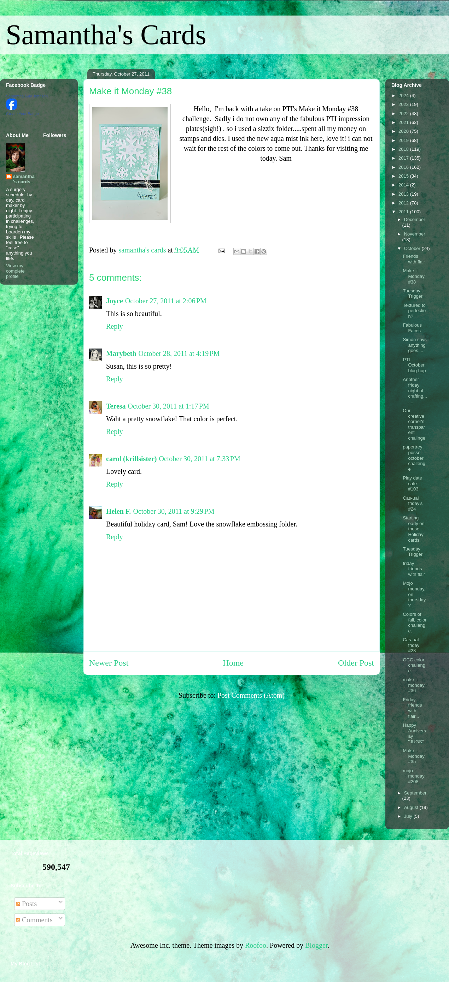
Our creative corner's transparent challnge (414, 424)
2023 (404, 104)
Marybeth (121, 353)
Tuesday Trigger (412, 293)
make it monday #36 (413, 685)
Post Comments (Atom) (251, 695)
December (414, 219)
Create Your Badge (22, 114)
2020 (404, 131)
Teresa (116, 406)
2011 (404, 211)
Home (233, 662)
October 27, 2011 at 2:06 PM (165, 301)
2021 (404, 122)
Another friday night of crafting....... (415, 390)
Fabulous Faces (412, 327)
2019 (404, 140)
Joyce (114, 301)
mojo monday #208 (413, 776)
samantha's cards (24, 179)
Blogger (316, 945)
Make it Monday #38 (413, 276)
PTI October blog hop (414, 365)
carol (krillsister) (131, 459)
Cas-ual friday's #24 (412, 503)
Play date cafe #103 (412, 483)
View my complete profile (15, 271)
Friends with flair (414, 259)
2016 (404, 167)
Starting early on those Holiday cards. (413, 528)
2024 (404, 95)
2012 (404, 203)
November (414, 234)
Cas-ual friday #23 (411, 645)
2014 (404, 185)
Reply (114, 326)
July (409, 816)
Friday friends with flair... (412, 708)
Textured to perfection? (414, 311)
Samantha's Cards (106, 34)
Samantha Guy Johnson (27, 96)
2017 (404, 158)
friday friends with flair (414, 569)
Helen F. (118, 511)
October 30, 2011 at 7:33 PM (199, 459)
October (413, 248)
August (412, 807)
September (415, 793)
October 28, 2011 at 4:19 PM (179, 353)
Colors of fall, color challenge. (414, 622)
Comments (34, 920)
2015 (404, 176)
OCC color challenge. (414, 665)
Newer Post (108, 662)
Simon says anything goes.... (414, 345)
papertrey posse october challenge (414, 457)
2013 (404, 194)
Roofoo (255, 945)
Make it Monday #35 (413, 756)
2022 (404, 113)
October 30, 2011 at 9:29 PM (173, 511)
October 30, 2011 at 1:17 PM (168, 406)
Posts (26, 903)
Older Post (356, 662)
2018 (404, 149)
